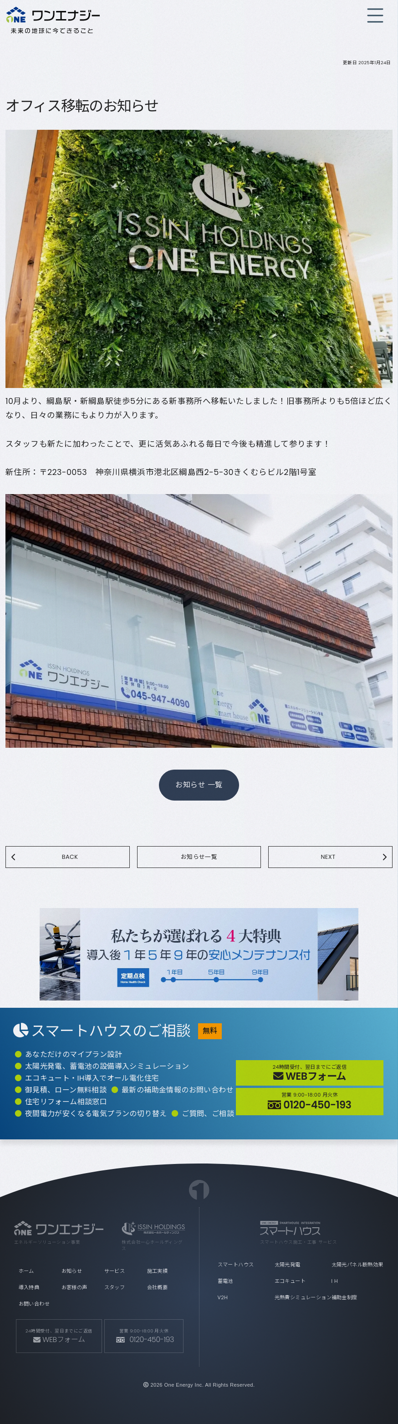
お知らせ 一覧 (198, 785)
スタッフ (114, 1287)
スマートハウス (236, 1264)
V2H (223, 1297)
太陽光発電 (288, 1264)
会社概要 (157, 1287)
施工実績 (157, 1271)
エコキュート (290, 1281)
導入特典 (29, 1287)
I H (335, 1281)
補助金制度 (344, 1297)
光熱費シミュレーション (301, 1297)
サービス (114, 1271)
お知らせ (71, 1271)
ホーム (26, 1271)
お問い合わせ (34, 1303)
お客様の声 (74, 1287)
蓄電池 (225, 1281)
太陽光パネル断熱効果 (357, 1264)
